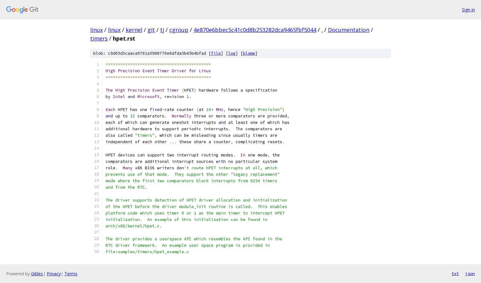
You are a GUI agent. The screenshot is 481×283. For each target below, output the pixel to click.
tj (162, 29)
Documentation (348, 29)
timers (99, 38)
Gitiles (37, 274)
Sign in (468, 10)
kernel (134, 29)
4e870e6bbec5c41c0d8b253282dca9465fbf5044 (255, 29)
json (470, 273)
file (216, 53)
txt (455, 273)
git (151, 29)
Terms (70, 274)
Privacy (54, 274)
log (232, 53)
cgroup (178, 29)
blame (249, 53)
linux (96, 29)
